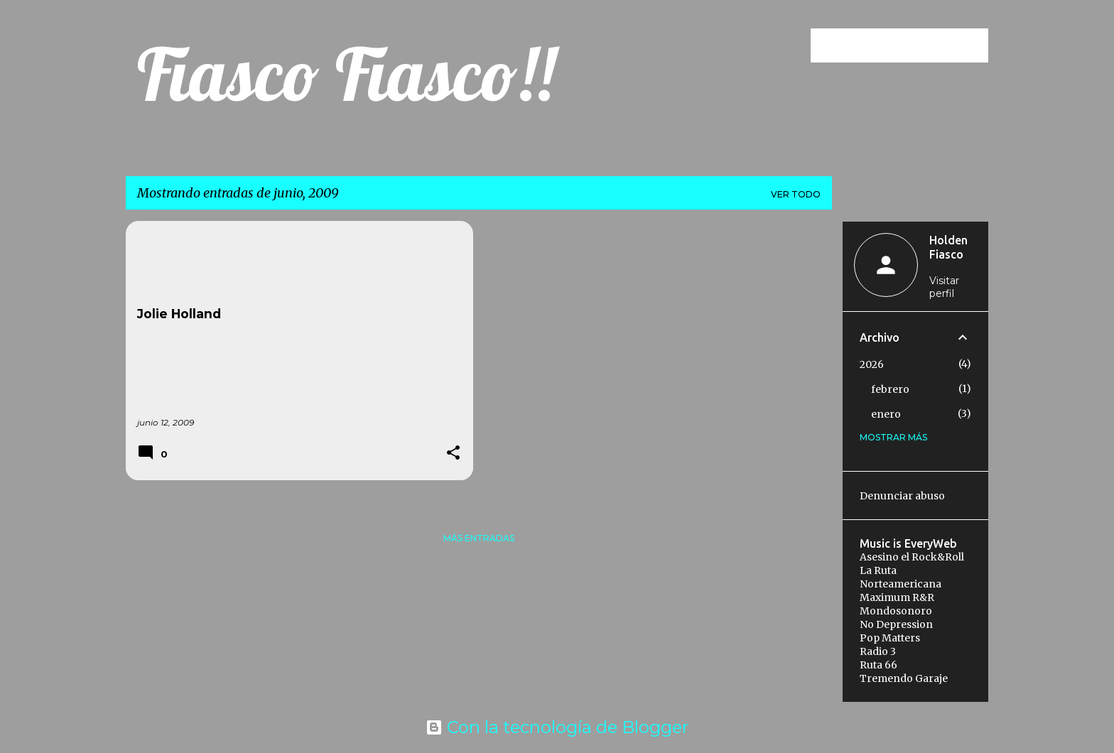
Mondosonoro (896, 611)
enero (886, 414)
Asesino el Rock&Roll (912, 557)
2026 (872, 364)
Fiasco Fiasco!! (346, 73)
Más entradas (478, 538)
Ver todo (796, 194)
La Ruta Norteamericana (900, 577)
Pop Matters (890, 638)
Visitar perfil (944, 287)
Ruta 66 (878, 665)
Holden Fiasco (948, 247)
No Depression (896, 624)
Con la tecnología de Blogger (557, 727)
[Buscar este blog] (913, 45)
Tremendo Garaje (904, 678)
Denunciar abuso (902, 495)
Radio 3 (878, 651)
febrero (890, 389)
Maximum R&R (897, 597)
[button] (453, 453)
